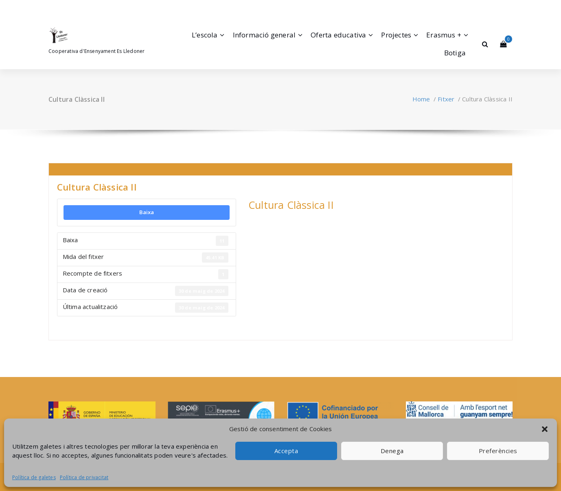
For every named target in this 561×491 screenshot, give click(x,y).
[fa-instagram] (60, 7)
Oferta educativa (338, 34)
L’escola (205, 34)
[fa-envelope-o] (72, 7)
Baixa (146, 212)
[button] (545, 429)
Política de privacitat (84, 477)
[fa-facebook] (50, 7)
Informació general (264, 34)
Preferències (498, 451)
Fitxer (446, 99)
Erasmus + (443, 34)
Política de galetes (34, 477)
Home (421, 99)
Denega (392, 451)
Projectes (396, 34)
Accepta (286, 451)
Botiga (455, 52)
